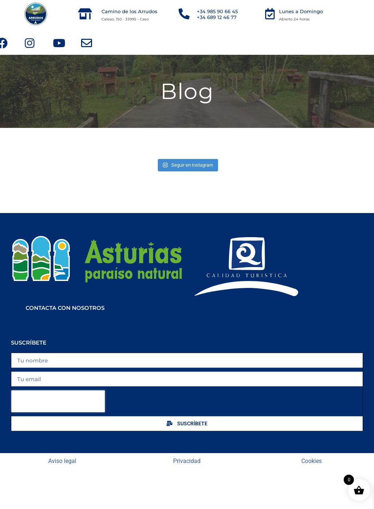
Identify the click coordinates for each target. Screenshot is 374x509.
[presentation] (58, 409)
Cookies (311, 460)
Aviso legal (62, 460)
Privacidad (187, 460)
